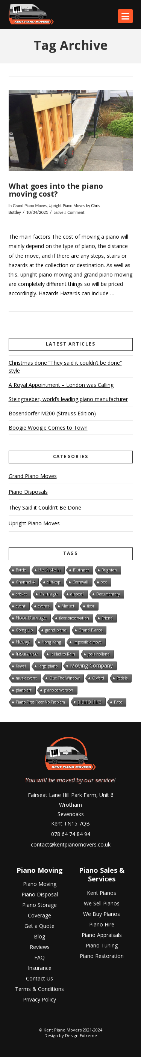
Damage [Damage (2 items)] (48, 594)
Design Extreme (81, 1035)
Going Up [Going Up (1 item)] (24, 630)
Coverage (39, 915)
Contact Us (39, 978)
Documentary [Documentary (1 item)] (108, 594)
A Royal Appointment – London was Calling (61, 384)
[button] (125, 16)
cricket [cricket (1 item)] (21, 594)
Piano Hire (101, 924)
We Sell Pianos (102, 903)
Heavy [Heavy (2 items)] (22, 642)
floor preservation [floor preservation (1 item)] (74, 618)
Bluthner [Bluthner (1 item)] (81, 570)
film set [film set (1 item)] (68, 606)
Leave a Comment (68, 212)
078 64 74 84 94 (70, 833)
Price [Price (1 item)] (118, 702)
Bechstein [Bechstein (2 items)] (49, 570)
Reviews (40, 946)
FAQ (39, 957)
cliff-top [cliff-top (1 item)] (53, 582)
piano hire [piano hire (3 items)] (89, 701)
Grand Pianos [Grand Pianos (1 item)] (90, 630)
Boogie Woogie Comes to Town (48, 427)
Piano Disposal (39, 894)
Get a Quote (39, 925)
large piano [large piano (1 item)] (48, 666)
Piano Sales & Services (101, 874)
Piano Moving (40, 870)
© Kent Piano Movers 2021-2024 (70, 1030)
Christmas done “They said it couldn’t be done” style (65, 366)
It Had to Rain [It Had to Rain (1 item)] (62, 654)
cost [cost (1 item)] (104, 582)
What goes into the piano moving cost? (56, 190)
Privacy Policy (39, 999)
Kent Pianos (101, 892)
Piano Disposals (28, 491)
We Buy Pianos (101, 913)
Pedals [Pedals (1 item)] (122, 678)
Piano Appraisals (102, 934)
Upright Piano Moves (67, 205)
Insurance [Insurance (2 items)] (27, 654)
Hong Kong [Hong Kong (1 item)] (51, 642)
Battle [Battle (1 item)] (21, 570)
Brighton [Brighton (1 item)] (109, 570)
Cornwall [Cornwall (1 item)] (80, 582)
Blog (39, 936)
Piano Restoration (102, 955)
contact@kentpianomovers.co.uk (71, 844)
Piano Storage (39, 904)
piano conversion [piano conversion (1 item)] (58, 690)
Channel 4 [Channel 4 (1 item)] (25, 582)
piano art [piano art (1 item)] (24, 690)
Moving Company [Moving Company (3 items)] (91, 665)
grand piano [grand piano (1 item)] (55, 630)
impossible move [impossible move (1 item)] (87, 642)
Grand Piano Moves (30, 205)
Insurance (40, 967)
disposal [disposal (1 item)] (77, 594)
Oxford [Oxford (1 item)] (98, 678)
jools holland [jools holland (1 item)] (99, 654)
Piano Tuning (102, 945)
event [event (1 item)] (21, 606)
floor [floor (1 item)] (90, 606)
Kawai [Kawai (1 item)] (21, 666)
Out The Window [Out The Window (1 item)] (64, 678)
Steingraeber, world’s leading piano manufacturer (68, 399)
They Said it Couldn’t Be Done (45, 507)
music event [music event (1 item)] (26, 678)
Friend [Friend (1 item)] (107, 618)
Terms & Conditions (39, 988)
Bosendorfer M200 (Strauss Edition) (52, 413)
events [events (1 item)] (43, 606)
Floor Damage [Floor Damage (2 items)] (31, 618)
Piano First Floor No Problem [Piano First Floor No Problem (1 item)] (40, 702)
